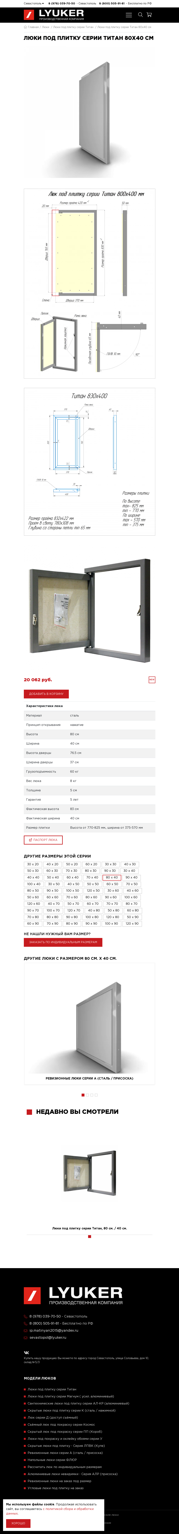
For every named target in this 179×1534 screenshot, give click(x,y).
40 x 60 (133, 890)
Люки (45, 27)
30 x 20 (33, 864)
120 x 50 (93, 890)
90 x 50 (52, 890)
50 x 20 (72, 864)
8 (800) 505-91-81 (111, 3)
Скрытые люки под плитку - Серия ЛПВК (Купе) (66, 1446)
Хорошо (18, 1523)
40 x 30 (130, 864)
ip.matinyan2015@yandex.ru (54, 1330)
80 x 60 (91, 897)
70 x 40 (92, 877)
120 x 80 (112, 917)
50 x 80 (113, 910)
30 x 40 (129, 871)
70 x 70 (112, 904)
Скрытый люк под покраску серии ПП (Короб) (65, 1431)
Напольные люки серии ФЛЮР (52, 1460)
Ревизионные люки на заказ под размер (59, 1481)
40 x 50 (73, 884)
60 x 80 (133, 910)
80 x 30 (90, 871)
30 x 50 (54, 884)
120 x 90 (132, 923)
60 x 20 (91, 864)
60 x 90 (33, 923)
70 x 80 (33, 917)
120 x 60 (33, 904)
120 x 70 (73, 910)
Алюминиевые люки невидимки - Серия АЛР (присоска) (73, 1474)
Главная (31, 27)
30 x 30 (110, 864)
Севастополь (34, 3)
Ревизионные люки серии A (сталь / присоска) (89, 1078)
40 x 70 (54, 904)
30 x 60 (113, 890)
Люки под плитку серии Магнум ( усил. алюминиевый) (71, 1396)
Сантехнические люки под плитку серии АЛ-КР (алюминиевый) (78, 1403)
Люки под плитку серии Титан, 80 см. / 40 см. (89, 1228)
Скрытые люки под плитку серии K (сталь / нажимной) (72, 1410)
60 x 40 (73, 877)
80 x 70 (131, 904)
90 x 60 (111, 897)
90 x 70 (33, 910)
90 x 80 (72, 917)
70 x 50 (132, 884)
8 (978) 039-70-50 (61, 3)
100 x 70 (53, 910)
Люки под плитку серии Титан (73, 27)
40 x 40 (33, 877)
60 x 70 (93, 904)
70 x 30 (71, 871)
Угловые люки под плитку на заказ (55, 1488)
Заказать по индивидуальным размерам (63, 942)
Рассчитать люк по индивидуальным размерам (65, 1467)
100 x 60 (130, 897)
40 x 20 (52, 864)
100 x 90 (111, 923)
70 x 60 (72, 897)
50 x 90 (133, 917)
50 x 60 (33, 897)
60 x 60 (52, 897)
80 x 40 (112, 877)
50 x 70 (73, 904)
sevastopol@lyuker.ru (48, 1337)
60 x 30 (52, 871)
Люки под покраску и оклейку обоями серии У (65, 1438)
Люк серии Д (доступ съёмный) (53, 1417)
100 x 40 (33, 884)
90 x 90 (91, 923)
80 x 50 (33, 890)
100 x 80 (92, 917)
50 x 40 (53, 877)
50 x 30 (33, 871)
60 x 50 (112, 884)
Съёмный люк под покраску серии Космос (61, 1424)
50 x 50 (93, 884)
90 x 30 (110, 871)
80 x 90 (72, 923)
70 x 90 (52, 923)
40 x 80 (94, 910)
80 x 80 (52, 917)
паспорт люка (43, 840)
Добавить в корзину (46, 694)
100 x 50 (72, 890)
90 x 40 (131, 877)
